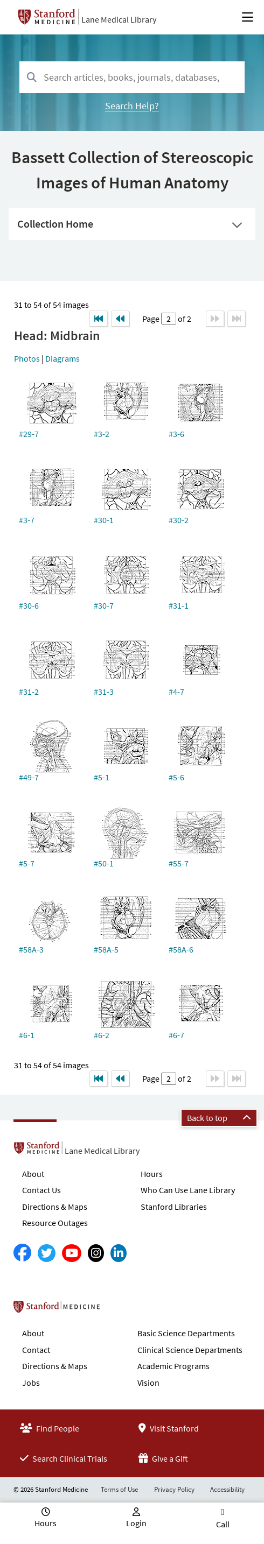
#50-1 (104, 863)
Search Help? (132, 106)
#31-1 (179, 605)
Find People (49, 1428)
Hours (152, 1173)
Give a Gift (163, 1458)
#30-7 (104, 605)
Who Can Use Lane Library (188, 1190)
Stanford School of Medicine (118, 1310)
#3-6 (176, 433)
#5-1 (101, 777)
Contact (36, 1349)
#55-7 (179, 863)
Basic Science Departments (186, 1333)
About (33, 1173)
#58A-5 (106, 949)
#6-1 (26, 1035)
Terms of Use (119, 1489)
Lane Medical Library (118, 19)
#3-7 (26, 519)
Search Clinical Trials (63, 1458)
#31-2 (29, 691)
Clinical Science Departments (189, 1349)
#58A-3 (31, 949)
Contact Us (41, 1190)
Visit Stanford (168, 1428)
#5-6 (176, 777)
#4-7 (176, 691)
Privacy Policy (174, 1489)
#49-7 (29, 777)
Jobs (31, 1382)
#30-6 (29, 605)
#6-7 (176, 1035)
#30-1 (104, 519)
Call (223, 1524)
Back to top (219, 1117)
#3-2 (101, 433)
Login (136, 1523)
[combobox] (132, 77)
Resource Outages (55, 1222)
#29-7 (29, 433)
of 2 (183, 318)
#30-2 (179, 519)
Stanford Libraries (174, 1206)
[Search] (32, 77)
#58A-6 (181, 949)
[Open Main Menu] (247, 17)
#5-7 (26, 863)
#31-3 (104, 691)
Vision (148, 1382)
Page (151, 318)
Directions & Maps (54, 1206)
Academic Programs (173, 1365)
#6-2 (101, 1035)
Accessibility (227, 1489)
